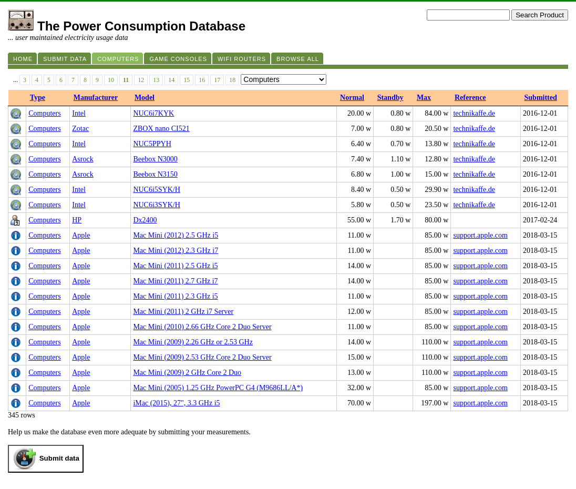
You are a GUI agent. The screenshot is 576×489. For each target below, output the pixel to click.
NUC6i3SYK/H (156, 205)
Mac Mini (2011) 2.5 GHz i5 (175, 266)
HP (76, 220)
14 (171, 80)
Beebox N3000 (155, 159)
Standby (390, 97)
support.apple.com (480, 235)
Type (37, 97)
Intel (79, 113)
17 (217, 80)
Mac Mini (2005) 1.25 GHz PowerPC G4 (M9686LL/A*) (218, 388)
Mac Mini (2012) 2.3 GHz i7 (175, 250)
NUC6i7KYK (153, 113)
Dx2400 (145, 220)
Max (424, 97)
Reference (470, 97)
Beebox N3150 (155, 174)
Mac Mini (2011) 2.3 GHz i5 (175, 296)
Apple (81, 235)
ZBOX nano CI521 (161, 129)
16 (202, 80)
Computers (44, 113)
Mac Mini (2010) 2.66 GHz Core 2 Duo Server (202, 327)
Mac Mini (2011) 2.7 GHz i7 (175, 281)
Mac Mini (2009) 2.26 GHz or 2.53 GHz (192, 342)
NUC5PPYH (152, 144)
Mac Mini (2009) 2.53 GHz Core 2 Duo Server (202, 357)
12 (141, 80)
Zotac (80, 129)
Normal (352, 97)
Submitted (540, 97)
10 (111, 80)
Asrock (82, 159)
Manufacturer (96, 97)
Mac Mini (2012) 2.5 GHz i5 (175, 235)
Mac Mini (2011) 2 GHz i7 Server (183, 311)
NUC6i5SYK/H (156, 189)
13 (156, 80)
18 (232, 80)
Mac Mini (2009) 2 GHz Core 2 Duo (187, 372)
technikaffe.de (474, 113)
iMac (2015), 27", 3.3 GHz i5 (176, 403)
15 (186, 80)
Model (145, 97)
